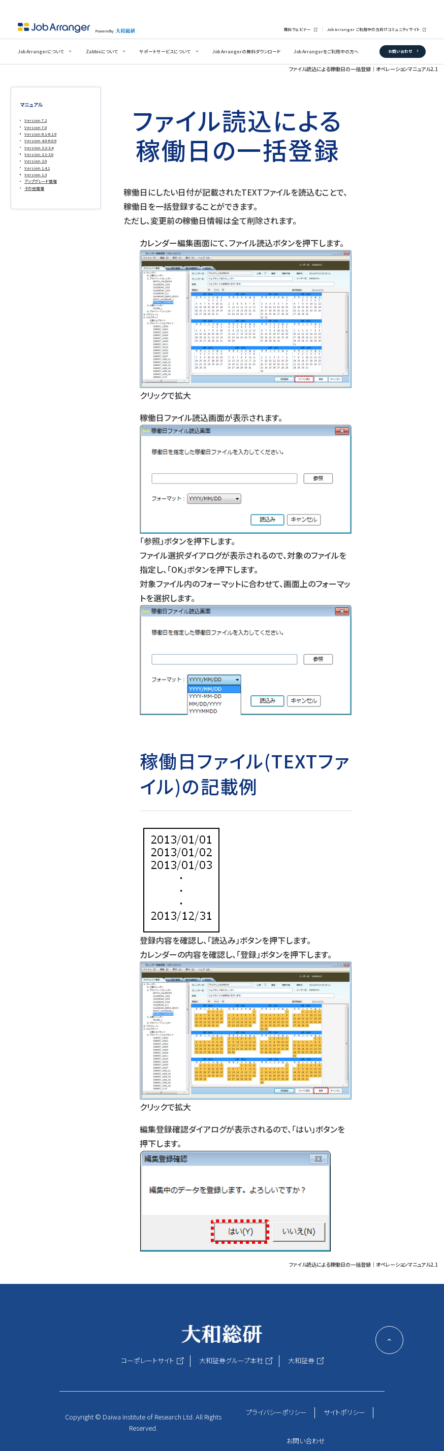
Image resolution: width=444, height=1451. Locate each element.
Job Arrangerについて (41, 51)
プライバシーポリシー (276, 1412)
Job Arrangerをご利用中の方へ (326, 51)
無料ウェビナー (297, 29)
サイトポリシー (344, 1412)
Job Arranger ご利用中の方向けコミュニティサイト (373, 29)
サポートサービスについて (165, 51)
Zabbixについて (102, 51)
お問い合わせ (400, 51)
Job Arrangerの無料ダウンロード (246, 51)
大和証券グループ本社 (231, 1360)
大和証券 (301, 1360)
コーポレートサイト (147, 1360)
